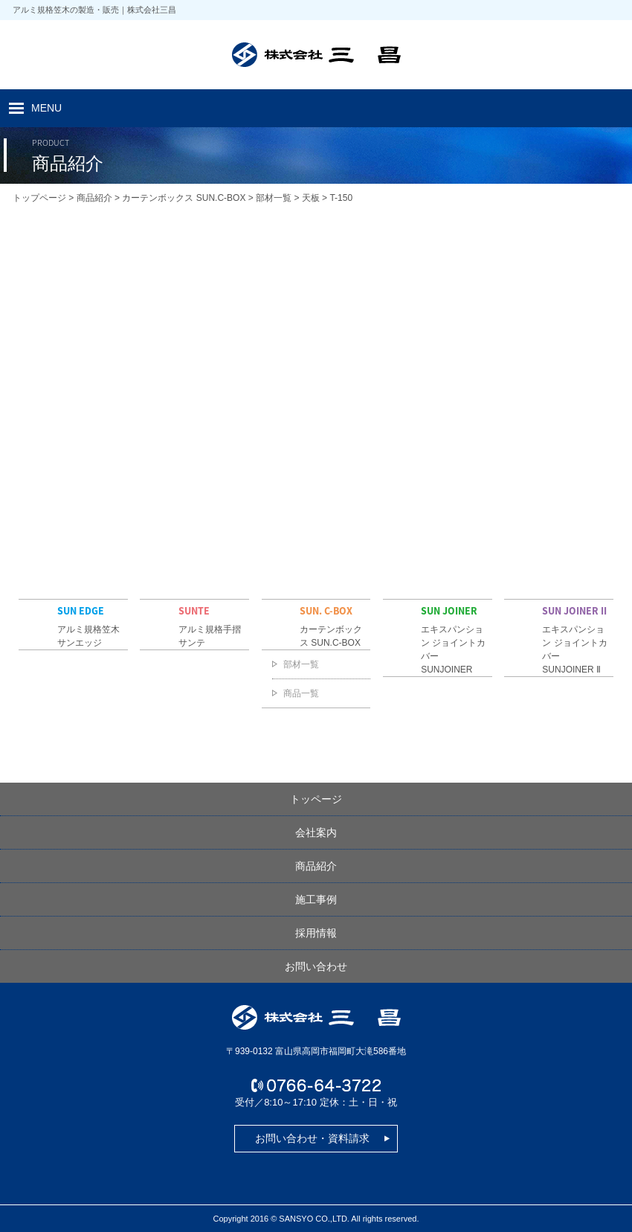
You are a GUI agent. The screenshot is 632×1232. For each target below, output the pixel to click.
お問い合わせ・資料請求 (312, 1138)
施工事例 (316, 899)
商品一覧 (301, 693)
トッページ (316, 799)
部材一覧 (301, 664)
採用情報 (316, 933)
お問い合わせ (316, 966)
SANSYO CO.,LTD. (314, 1218)
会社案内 (316, 832)
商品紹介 (316, 866)
